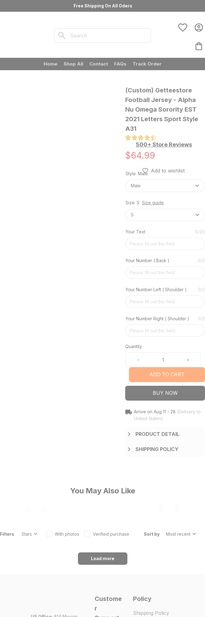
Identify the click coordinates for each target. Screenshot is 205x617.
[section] (164, 144)
